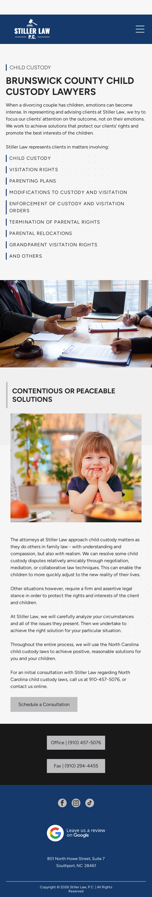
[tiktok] (89, 789)
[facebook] (62, 789)
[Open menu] (140, 14)
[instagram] (76, 789)
